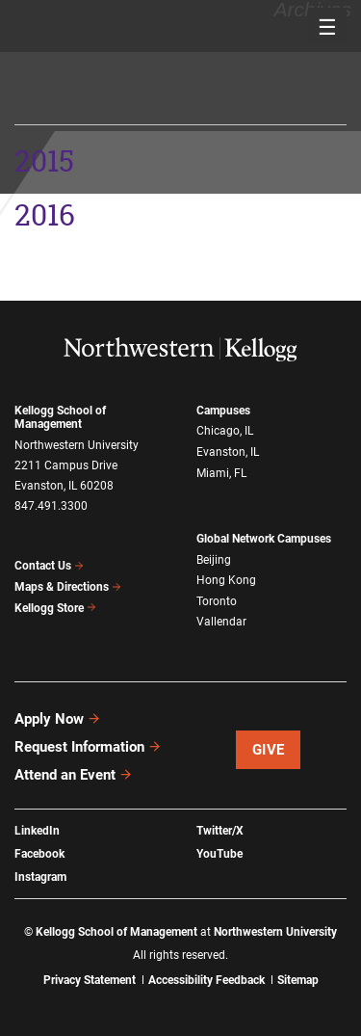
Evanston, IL (227, 452)
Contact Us (49, 565)
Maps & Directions (68, 587)
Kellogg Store (55, 608)
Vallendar (221, 621)
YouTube (219, 854)
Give (268, 749)
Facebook (39, 854)
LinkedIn (37, 830)
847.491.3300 (51, 506)
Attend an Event (73, 775)
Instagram (40, 877)
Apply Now (57, 719)
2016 (44, 215)
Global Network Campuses (263, 538)
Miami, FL (221, 473)
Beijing (213, 560)
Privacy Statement (89, 980)
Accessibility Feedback (206, 980)
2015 (52, 34)
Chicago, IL (224, 431)
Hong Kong (226, 580)
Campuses (223, 410)
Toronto (216, 601)
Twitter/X (220, 830)
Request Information (88, 747)
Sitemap (298, 980)
